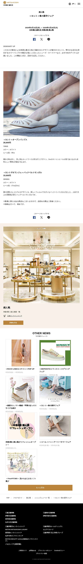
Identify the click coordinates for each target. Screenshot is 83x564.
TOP (7, 498)
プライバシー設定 (41, 553)
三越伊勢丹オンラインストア (15, 526)
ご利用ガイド (22, 550)
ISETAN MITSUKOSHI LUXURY (16, 529)
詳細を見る (13, 322)
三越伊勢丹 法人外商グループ (53, 532)
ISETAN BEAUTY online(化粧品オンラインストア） (21, 540)
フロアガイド (17, 498)
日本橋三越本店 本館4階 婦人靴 (41, 30)
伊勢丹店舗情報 (10, 516)
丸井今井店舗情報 (11, 522)
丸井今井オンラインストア (14, 536)
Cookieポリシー (59, 550)
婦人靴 (28, 498)
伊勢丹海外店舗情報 (50, 516)
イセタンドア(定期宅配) (13, 544)
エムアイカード (48, 529)
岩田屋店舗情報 (10, 519)
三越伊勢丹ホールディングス (53, 526)
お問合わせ (32, 550)
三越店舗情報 (9, 513)
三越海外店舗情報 (49, 513)
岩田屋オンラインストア (13, 532)
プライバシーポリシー (45, 550)
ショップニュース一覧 (42, 498)
